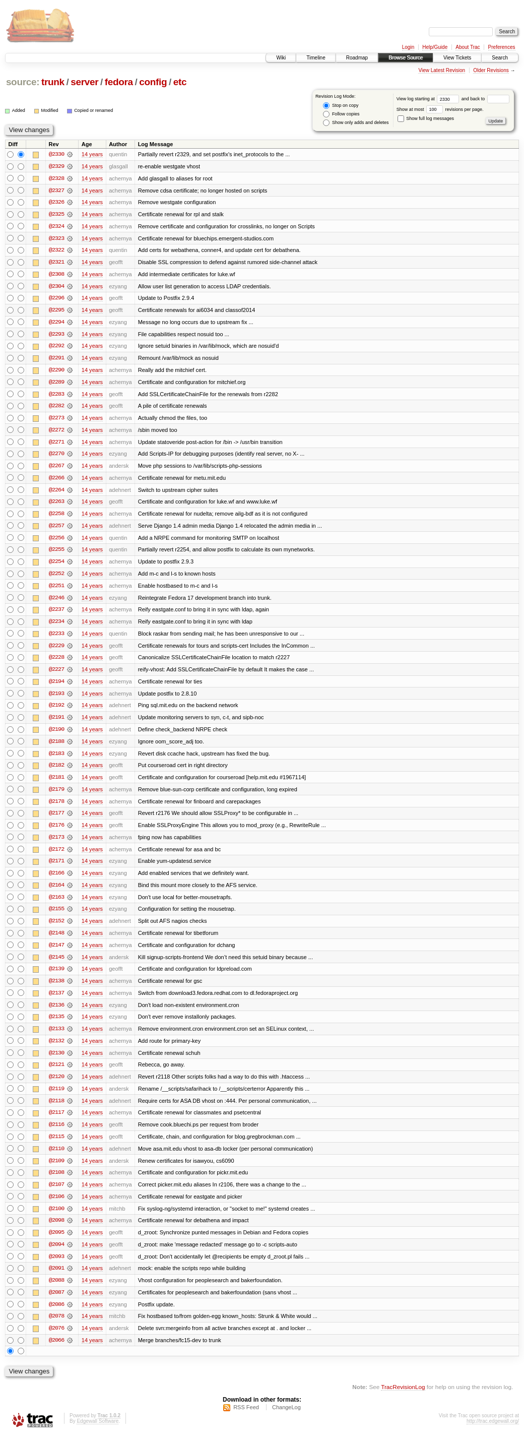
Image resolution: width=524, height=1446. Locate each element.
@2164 (56, 892)
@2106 (56, 1207)
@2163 (56, 904)
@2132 (56, 1049)
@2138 (56, 989)
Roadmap (357, 57)
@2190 (56, 735)
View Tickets (457, 57)
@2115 (56, 1146)
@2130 (56, 1061)
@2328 (56, 178)
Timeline (315, 57)
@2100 (56, 1219)
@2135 (56, 1025)
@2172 (56, 856)
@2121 (56, 1074)
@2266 (56, 481)
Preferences (501, 47)
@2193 (56, 699)
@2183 (56, 759)
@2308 (56, 275)
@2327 (56, 190)
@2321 (56, 263)
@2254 (56, 565)
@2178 (56, 807)
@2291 (56, 360)
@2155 (56, 916)
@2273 (56, 420)
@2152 (56, 928)
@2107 (56, 1194)
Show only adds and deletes (355, 122)
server (84, 82)
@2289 (56, 384)
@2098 (56, 1231)
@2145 (56, 965)
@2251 (56, 590)
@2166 (56, 880)
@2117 (56, 1122)
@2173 (56, 844)
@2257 (56, 529)
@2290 (56, 372)
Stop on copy (340, 105)
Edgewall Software (97, 1432)
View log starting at (429, 98)
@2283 (56, 396)
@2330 (56, 154)
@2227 (56, 674)
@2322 (56, 251)
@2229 (56, 650)
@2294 (56, 324)
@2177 (56, 819)
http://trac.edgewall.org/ (493, 1432)
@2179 (56, 795)
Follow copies (341, 114)
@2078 (56, 1328)
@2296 (56, 299)
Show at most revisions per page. (440, 109)
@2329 (56, 166)
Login (408, 47)
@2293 (56, 336)
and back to (485, 98)
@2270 (56, 457)
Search (500, 57)
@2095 (56, 1243)
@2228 (56, 662)
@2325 (56, 215)
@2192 (56, 711)
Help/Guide (434, 47)
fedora (119, 82)
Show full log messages (426, 118)
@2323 (56, 239)
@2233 (56, 638)
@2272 (56, 432)
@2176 (56, 832)
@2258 (56, 517)
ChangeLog (286, 1419)
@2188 (56, 747)
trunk (52, 82)
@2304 (56, 287)
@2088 (56, 1291)
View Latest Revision (441, 70)
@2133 (56, 1037)
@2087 (56, 1303)
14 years (92, 154)
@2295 (56, 311)
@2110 (56, 1158)
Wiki (281, 57)
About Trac (467, 47)
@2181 (56, 783)
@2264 (56, 493)
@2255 (56, 553)
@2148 (56, 940)
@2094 (56, 1255)
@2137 (56, 1001)
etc (179, 82)
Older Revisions (491, 70)
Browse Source (405, 57)
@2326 (56, 203)
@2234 (56, 626)
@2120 (56, 1086)
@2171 (56, 868)
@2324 (56, 227)
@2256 (56, 541)
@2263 (56, 505)
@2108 (56, 1182)
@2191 (56, 723)
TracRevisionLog (403, 1398)
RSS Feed (246, 1419)
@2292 (56, 348)
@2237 (56, 614)
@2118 (56, 1110)
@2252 (56, 578)
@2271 (56, 445)
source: (22, 82)
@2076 (56, 1340)
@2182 (56, 771)
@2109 (56, 1170)
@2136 (56, 1013)
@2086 (56, 1315)
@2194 (56, 686)
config (153, 82)
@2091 (56, 1279)
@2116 (56, 1134)
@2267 (56, 469)
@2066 (56, 1352)
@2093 (56, 1267)
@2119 (56, 1098)
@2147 (56, 953)
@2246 (56, 602)
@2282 (56, 408)
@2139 (56, 977)
